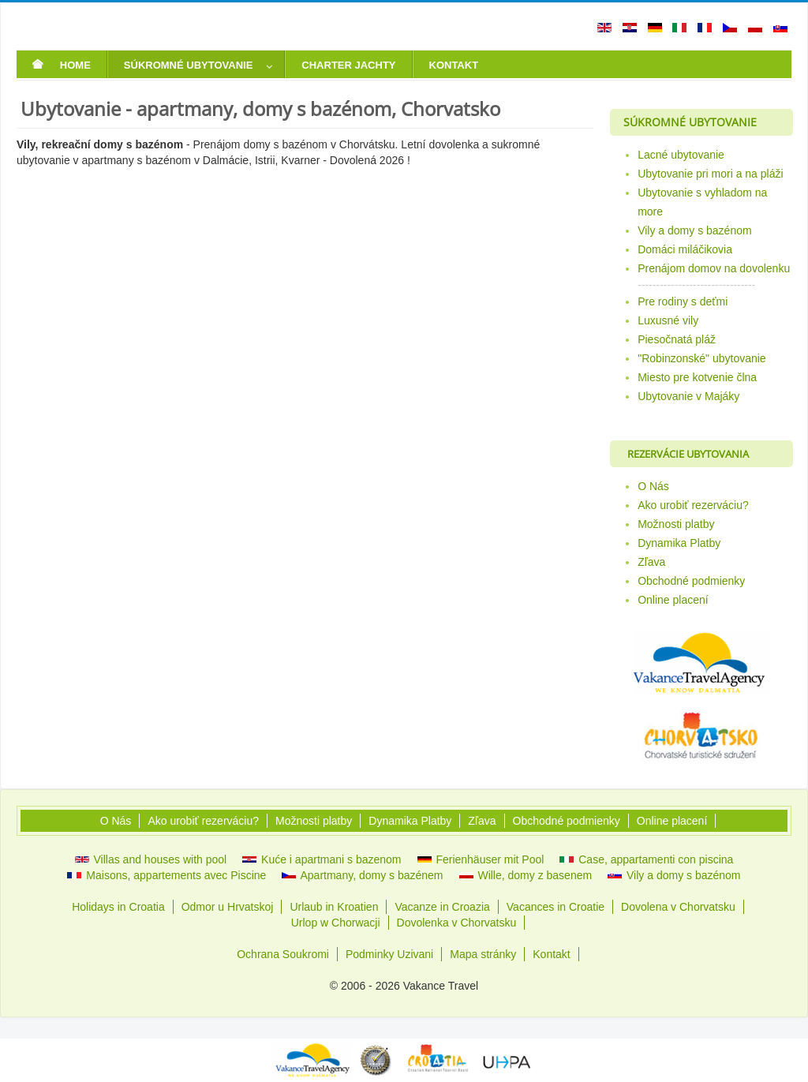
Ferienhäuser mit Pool (480, 859)
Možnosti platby (676, 524)
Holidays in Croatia (118, 906)
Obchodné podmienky (691, 581)
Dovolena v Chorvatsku (678, 906)
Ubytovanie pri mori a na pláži (710, 173)
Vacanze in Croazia (442, 906)
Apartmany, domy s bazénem (362, 875)
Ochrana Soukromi (283, 954)
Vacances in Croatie (555, 906)
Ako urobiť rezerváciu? (693, 505)
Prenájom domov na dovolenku (714, 268)
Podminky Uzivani (389, 954)
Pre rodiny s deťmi (683, 301)
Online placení (673, 599)
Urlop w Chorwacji (335, 922)
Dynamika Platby (679, 543)
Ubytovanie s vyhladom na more (702, 202)
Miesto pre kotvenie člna (697, 377)
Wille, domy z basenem (526, 875)
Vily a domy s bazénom (694, 230)
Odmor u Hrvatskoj (227, 906)
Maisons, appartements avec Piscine (166, 875)
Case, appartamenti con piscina (646, 859)
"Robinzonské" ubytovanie (701, 358)
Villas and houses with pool (151, 859)
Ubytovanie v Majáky (688, 396)
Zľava (651, 562)
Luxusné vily (668, 320)
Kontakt (551, 954)
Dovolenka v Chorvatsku (457, 922)
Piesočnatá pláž (677, 339)
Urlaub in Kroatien (334, 906)
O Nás (653, 486)
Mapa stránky (483, 954)
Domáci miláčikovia (685, 249)
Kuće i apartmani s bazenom (321, 859)
